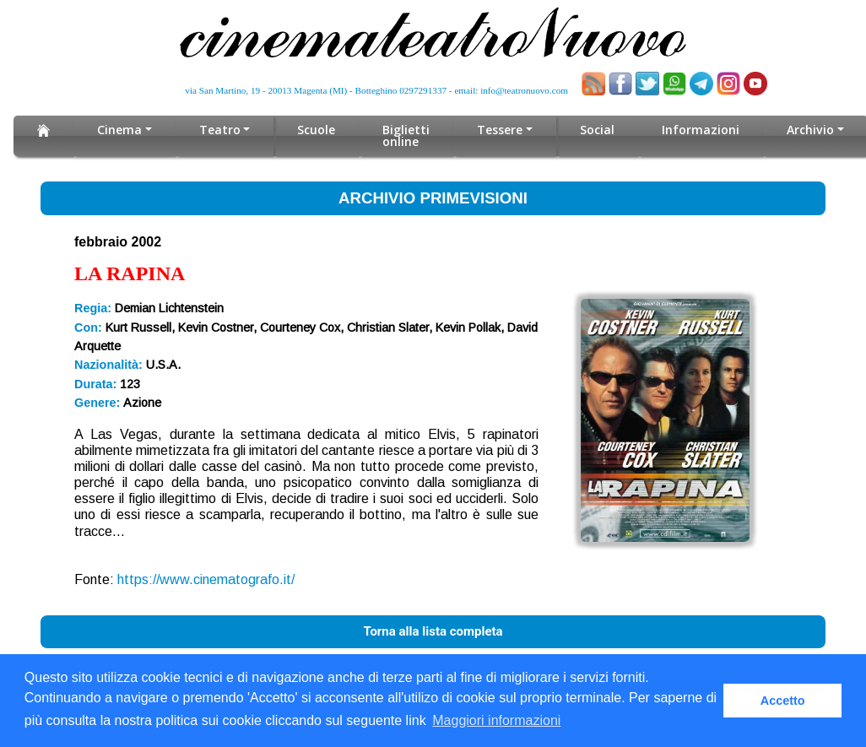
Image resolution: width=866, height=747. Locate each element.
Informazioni (700, 130)
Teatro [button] (220, 130)
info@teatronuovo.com (524, 90)
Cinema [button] (119, 130)
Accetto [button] (782, 700)
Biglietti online (406, 135)
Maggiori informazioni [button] (496, 720)
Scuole (316, 130)
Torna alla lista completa (432, 631)
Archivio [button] (810, 130)
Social (597, 130)
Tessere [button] (499, 130)
